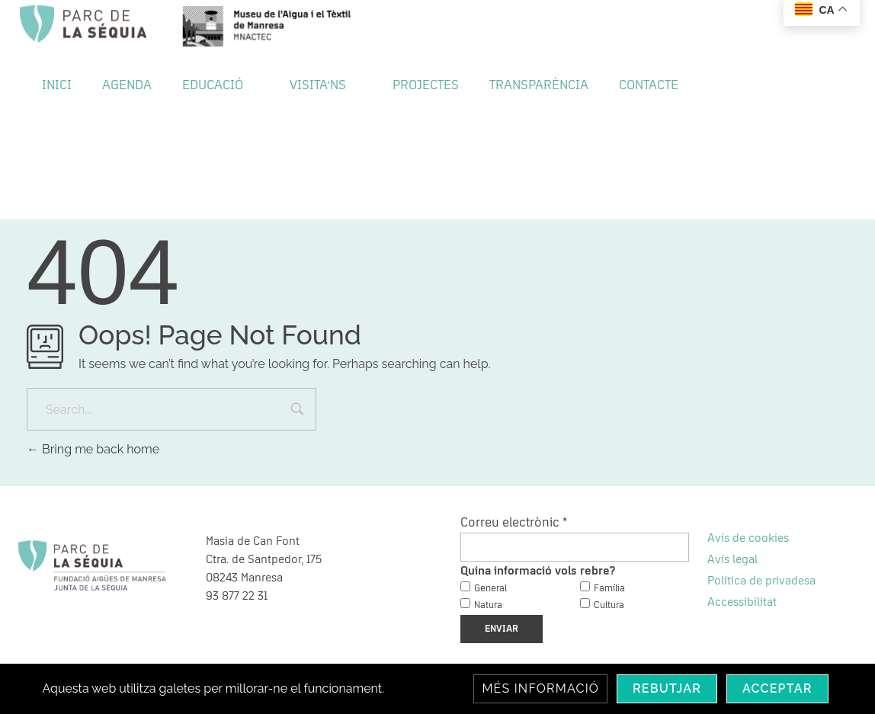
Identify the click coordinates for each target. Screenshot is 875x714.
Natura (488, 605)
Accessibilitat (742, 602)
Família (609, 589)
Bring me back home (93, 449)
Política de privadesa (761, 581)
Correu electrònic (513, 523)
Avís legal (732, 559)
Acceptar (777, 688)
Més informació (540, 688)
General (490, 589)
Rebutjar (667, 688)
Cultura (609, 605)
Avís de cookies (748, 538)
